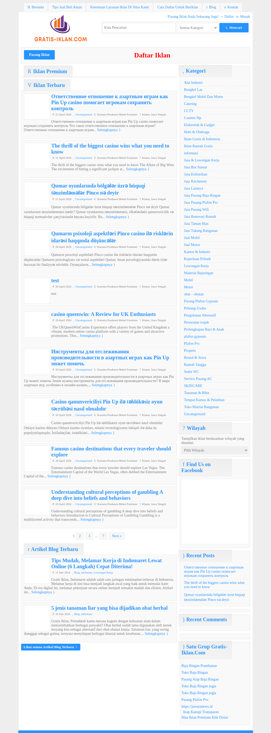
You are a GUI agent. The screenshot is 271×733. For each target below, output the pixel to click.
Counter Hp (192, 118)
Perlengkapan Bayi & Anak (204, 329)
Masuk (243, 17)
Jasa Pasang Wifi (196, 210)
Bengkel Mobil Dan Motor (203, 97)
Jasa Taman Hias (196, 224)
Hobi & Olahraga (196, 132)
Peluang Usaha (195, 308)
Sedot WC (191, 372)
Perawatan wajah (196, 322)
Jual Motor (192, 245)
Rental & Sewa (195, 358)
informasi (86, 572)
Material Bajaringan (198, 273)
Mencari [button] (234, 28)
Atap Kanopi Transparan (201, 712)
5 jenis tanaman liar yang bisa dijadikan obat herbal (109, 608)
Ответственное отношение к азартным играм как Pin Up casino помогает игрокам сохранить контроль (109, 102)
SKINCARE (193, 386)
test (55, 280)
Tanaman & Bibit (196, 393)
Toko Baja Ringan (195, 673)
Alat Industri (193, 83)
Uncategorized (83, 114)
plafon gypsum (195, 336)
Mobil (188, 280)
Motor (188, 287)
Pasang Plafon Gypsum (201, 301)
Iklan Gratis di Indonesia (202, 139)
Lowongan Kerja (103, 572)
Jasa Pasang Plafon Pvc (201, 202)
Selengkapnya (108, 130)
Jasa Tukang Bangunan (201, 231)
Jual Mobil (192, 238)
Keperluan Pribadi (197, 259)
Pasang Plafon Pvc (195, 700)
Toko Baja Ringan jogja (199, 686)
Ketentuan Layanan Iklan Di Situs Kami (119, 7)
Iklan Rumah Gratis (198, 146)
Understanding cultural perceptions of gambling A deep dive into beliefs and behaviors (107, 495)
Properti (190, 351)
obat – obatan (194, 294)
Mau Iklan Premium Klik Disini (205, 717)
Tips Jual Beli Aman (67, 7)
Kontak (231, 7)
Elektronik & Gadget (199, 125)
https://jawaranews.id (197, 706)
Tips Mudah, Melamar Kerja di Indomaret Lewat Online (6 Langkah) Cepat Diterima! (106, 563)
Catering (190, 104)
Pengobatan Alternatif (200, 315)
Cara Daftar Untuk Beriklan (177, 7)
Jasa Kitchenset (195, 181)
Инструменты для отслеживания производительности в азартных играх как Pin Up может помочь (110, 357)
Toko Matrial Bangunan (201, 407)
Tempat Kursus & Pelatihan (204, 400)
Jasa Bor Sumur (195, 167)
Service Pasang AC (198, 379)
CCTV (189, 111)
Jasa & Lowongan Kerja (202, 160)
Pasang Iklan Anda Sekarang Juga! (192, 17)
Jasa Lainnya (193, 188)
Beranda (36, 7)
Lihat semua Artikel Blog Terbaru (50, 647)
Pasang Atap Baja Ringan (200, 679)
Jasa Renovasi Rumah (200, 217)
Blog (211, 7)
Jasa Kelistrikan (195, 174)
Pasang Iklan (39, 55)
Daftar (227, 17)
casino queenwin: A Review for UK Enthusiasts (103, 314)
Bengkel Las (193, 90)
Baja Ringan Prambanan (199, 666)
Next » (117, 536)
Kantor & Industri (197, 252)
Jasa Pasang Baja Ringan (202, 195)
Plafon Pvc (192, 343)
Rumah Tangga (195, 365)
